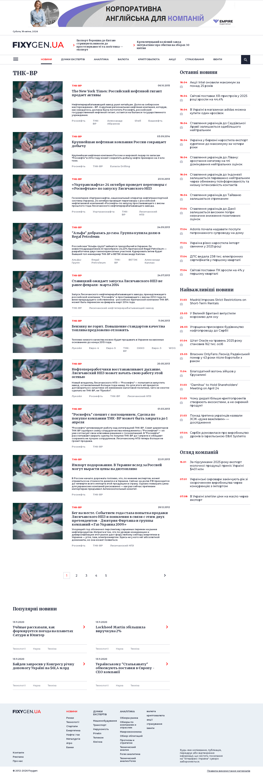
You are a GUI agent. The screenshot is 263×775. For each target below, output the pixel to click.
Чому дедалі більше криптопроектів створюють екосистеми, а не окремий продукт (219, 402)
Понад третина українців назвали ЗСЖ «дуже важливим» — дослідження (216, 419)
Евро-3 (156, 348)
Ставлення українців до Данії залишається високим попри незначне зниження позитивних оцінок (215, 214)
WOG (172, 348)
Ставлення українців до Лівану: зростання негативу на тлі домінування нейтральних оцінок (216, 161)
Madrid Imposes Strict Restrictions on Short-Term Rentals (218, 302)
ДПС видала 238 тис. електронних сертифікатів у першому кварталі (216, 258)
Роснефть (78, 120)
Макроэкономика (131, 731)
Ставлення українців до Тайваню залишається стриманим (215, 197)
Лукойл (77, 348)
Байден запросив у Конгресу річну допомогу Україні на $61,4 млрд (49, 666)
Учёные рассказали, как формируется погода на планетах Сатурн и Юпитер (49, 631)
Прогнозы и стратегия (127, 741)
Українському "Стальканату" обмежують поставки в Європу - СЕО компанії (132, 668)
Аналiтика (101, 59)
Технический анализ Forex (128, 759)
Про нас (18, 761)
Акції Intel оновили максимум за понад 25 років (215, 84)
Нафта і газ (73, 734)
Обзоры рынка (129, 717)
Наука (36, 648)
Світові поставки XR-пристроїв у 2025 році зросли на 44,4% (218, 98)
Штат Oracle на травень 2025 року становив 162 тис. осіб (216, 342)
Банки (70, 747)
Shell (138, 120)
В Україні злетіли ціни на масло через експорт (219, 498)
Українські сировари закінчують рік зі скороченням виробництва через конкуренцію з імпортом (219, 482)
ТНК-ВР (96, 122)
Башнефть (155, 120)
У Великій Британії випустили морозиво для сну (215, 315)
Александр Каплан (152, 261)
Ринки (70, 717)
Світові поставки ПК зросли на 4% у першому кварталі (217, 272)
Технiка (52, 648)
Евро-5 (111, 348)
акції (172, 59)
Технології (19, 648)
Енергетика (73, 730)
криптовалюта (149, 59)
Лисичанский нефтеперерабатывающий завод (121, 307)
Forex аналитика (130, 754)
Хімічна (97, 741)
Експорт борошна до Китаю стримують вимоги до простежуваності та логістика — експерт (98, 45)
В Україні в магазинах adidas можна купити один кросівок (218, 111)
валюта (123, 59)
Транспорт (99, 725)
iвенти (217, 59)
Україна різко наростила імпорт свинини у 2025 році (215, 245)
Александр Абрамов (115, 122)
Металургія (73, 739)
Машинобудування (105, 720)
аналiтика (127, 711)
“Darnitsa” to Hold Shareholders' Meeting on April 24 (215, 387)
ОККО (140, 348)
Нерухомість (101, 729)
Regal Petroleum (99, 261)
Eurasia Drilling (120, 166)
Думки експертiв (73, 59)
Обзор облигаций (131, 736)
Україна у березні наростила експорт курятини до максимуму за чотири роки (219, 143)
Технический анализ (128, 748)
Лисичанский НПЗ (148, 213)
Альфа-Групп (77, 261)
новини (46, 59)
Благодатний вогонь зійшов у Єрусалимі (215, 373)
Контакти (18, 752)
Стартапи (72, 726)
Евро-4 (94, 348)
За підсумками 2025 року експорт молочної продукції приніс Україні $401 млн (217, 465)
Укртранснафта (104, 211)
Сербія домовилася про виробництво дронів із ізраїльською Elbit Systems (219, 435)
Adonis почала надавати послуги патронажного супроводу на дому (217, 231)
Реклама (18, 756)
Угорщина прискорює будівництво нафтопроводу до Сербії (217, 329)
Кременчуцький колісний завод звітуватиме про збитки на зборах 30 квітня (161, 45)
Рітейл (97, 733)
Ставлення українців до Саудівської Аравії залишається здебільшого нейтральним (218, 126)
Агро (69, 743)
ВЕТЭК (133, 259)
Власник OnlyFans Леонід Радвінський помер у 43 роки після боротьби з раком (220, 357)
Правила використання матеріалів (228, 770)
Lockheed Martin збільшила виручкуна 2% (132, 629)
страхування (194, 59)
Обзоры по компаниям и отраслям (128, 725)
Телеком (98, 737)
